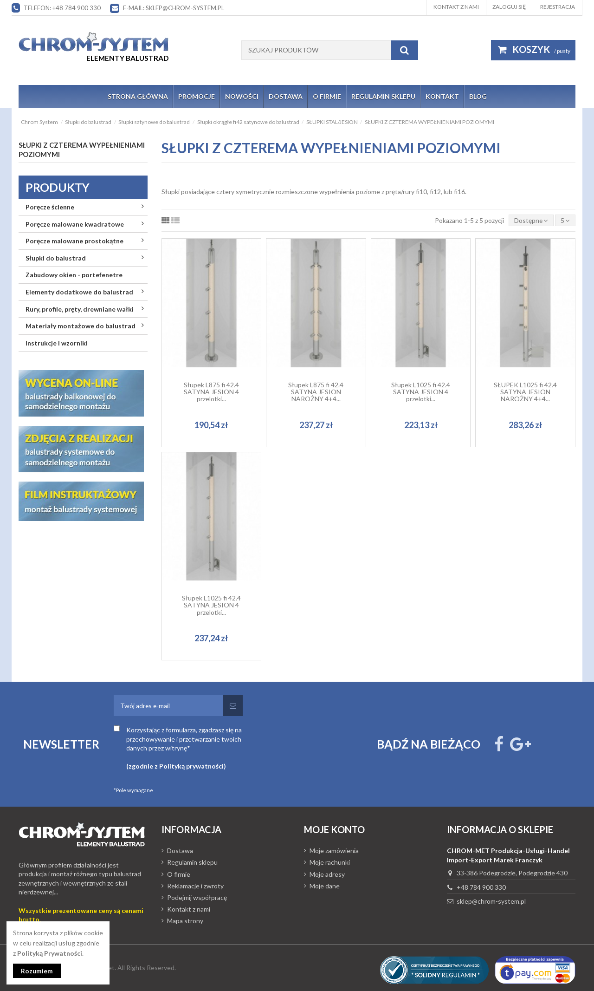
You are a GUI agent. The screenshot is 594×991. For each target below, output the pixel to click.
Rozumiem (37, 971)
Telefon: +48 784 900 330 (62, 8)
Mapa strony (185, 921)
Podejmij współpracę (197, 897)
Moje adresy (327, 874)
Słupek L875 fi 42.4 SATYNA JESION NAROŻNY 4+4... (315, 392)
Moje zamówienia (334, 851)
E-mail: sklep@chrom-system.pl (173, 8)
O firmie (178, 874)
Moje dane (325, 886)
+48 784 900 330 (481, 887)
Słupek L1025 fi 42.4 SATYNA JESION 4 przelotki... (420, 392)
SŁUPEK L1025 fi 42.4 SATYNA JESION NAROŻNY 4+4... (525, 392)
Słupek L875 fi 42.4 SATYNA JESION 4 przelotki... (211, 392)
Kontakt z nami (456, 6)
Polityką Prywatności (49, 953)
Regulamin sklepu (192, 863)
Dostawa (180, 851)
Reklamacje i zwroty (195, 886)
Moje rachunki (330, 863)
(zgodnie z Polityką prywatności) (176, 766)
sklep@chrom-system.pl (491, 902)
